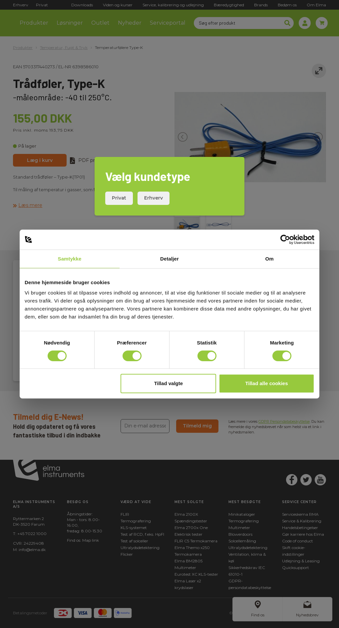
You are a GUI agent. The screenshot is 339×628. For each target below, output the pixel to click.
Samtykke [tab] (70, 259)
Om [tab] (269, 259)
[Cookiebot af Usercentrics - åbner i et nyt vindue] (285, 240)
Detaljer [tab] (169, 259)
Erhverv (153, 198)
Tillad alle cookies (266, 383)
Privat (119, 198)
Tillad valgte (168, 383)
